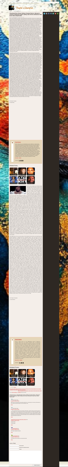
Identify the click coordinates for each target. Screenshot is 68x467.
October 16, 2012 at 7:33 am (15, 409)
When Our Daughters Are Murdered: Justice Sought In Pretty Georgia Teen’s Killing (29, 390)
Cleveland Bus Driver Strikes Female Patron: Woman (18, 419)
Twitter (57, 0)
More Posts (17, 360)
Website (20, 360)
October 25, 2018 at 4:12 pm (15, 436)
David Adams (18, 142)
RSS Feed (53, 0)
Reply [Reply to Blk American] (12, 404)
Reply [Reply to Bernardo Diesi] (12, 432)
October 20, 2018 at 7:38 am (15, 420)
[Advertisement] (46, 7)
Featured (15, 387)
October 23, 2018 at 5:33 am (15, 429)
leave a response (14, 392)
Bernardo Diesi (15, 428)
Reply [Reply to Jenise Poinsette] (12, 439)
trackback (19, 392)
